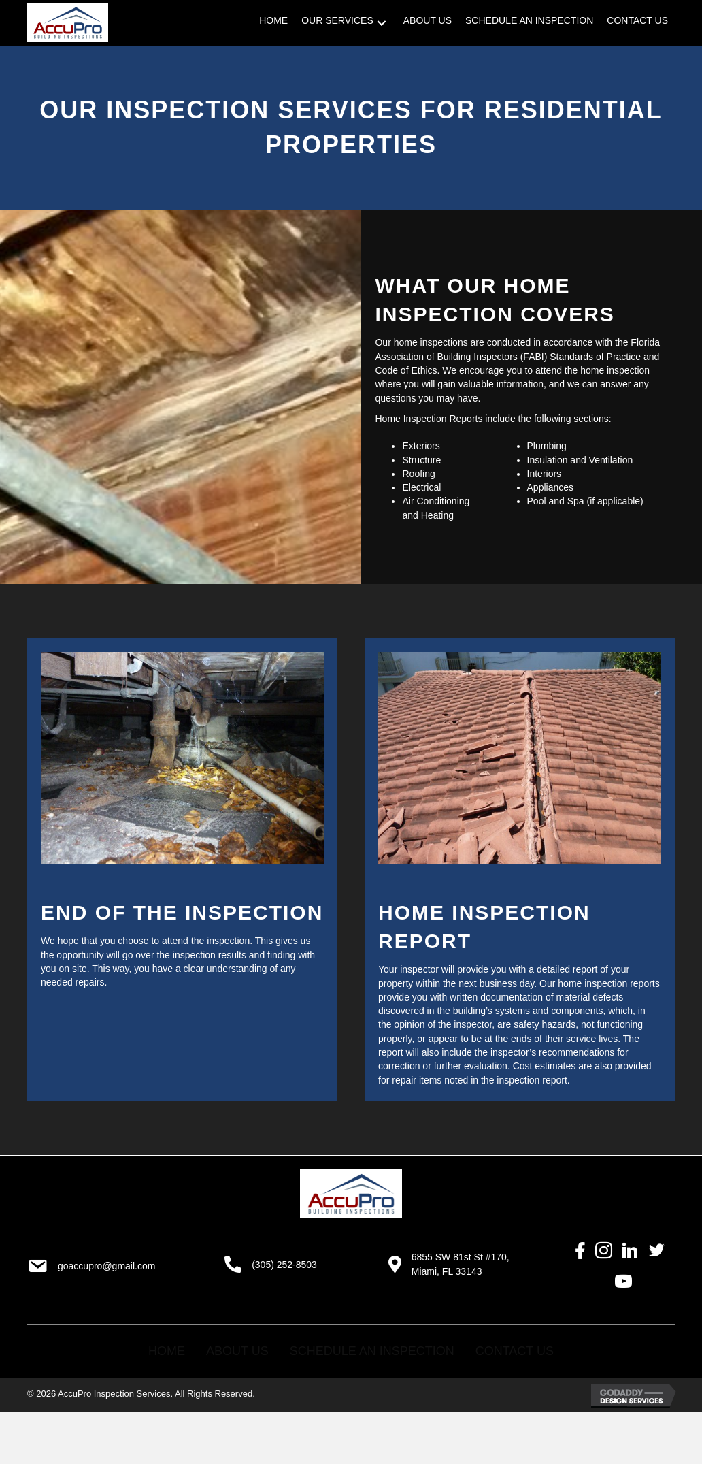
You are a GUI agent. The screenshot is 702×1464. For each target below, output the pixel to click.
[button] (381, 23)
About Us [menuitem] (237, 1351)
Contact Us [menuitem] (514, 1351)
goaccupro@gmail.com (106, 1265)
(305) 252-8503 (284, 1264)
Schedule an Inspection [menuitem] (372, 1351)
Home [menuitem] (166, 1351)
